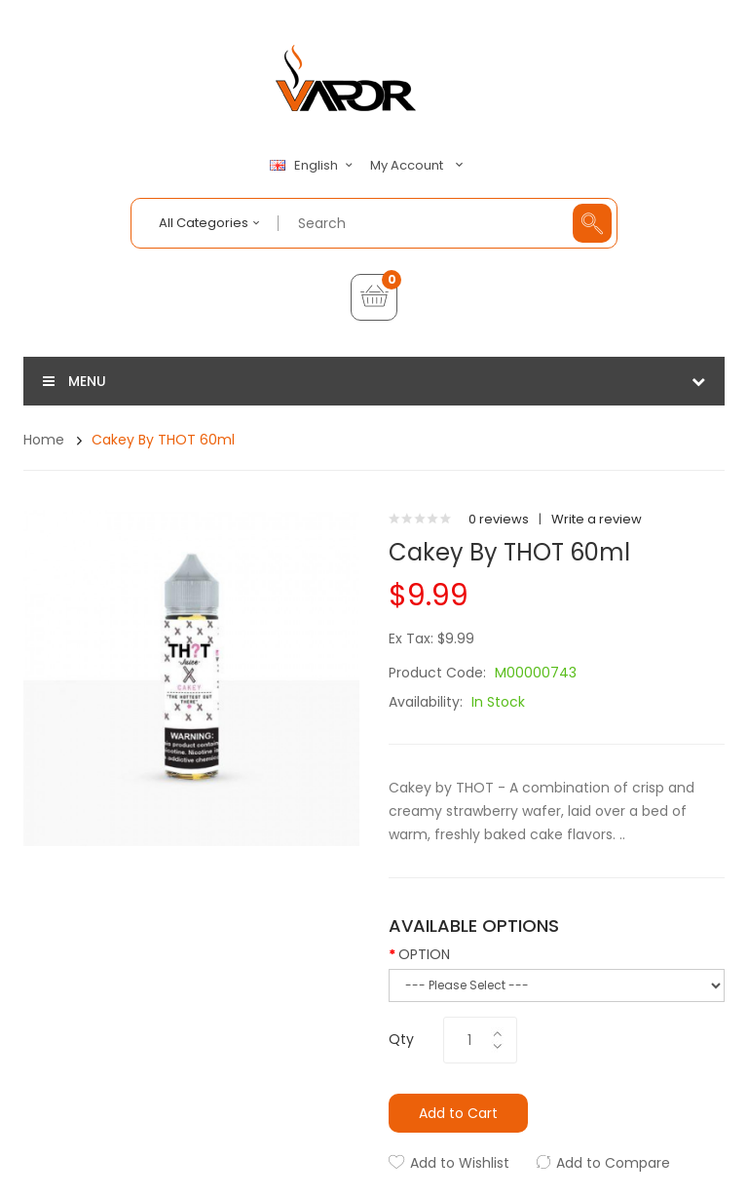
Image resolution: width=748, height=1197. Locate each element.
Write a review (596, 519)
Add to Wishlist (459, 1163)
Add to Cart (458, 1113)
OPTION (424, 954)
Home (43, 439)
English (313, 165)
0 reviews (498, 519)
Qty (401, 1039)
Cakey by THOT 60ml (163, 439)
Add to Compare (613, 1163)
